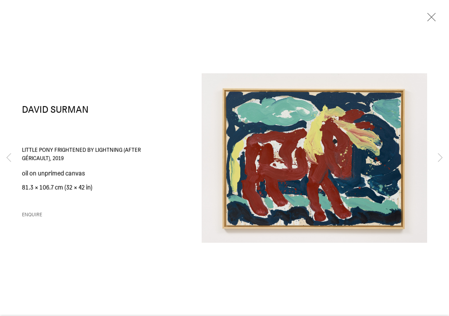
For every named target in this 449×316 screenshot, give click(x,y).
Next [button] (440, 158)
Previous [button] (9, 158)
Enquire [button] (32, 217)
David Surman (55, 112)
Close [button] (429, 19)
